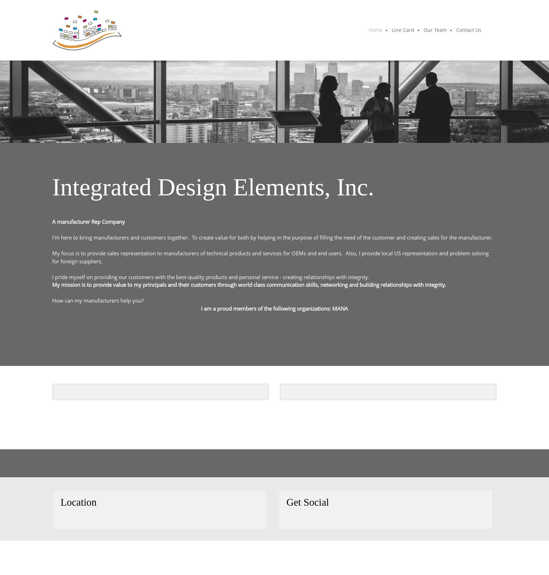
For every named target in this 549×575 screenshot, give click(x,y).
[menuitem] (375, 30)
